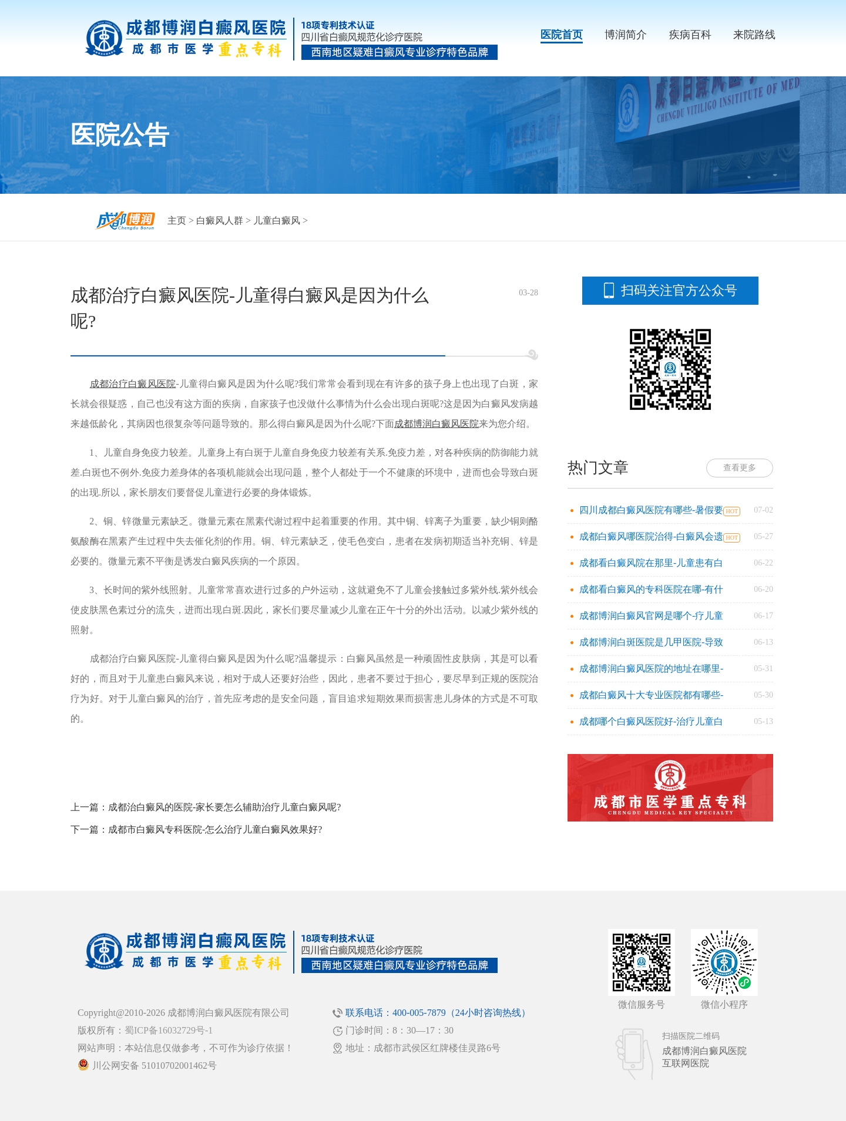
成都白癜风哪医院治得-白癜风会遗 (651, 536)
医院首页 (561, 35)
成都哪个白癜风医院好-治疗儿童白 (651, 721)
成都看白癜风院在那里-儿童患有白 (651, 563)
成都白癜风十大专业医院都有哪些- (651, 695)
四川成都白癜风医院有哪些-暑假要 (651, 510)
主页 (176, 220)
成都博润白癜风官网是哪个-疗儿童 (651, 616)
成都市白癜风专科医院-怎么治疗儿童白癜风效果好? (215, 829)
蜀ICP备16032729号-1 (169, 1030)
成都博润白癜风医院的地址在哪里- (651, 669)
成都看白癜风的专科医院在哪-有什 (651, 589)
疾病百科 (690, 35)
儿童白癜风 (276, 220)
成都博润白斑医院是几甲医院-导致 (651, 642)
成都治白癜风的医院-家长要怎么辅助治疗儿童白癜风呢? (224, 807)
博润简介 (626, 35)
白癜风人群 (219, 220)
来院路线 (754, 35)
